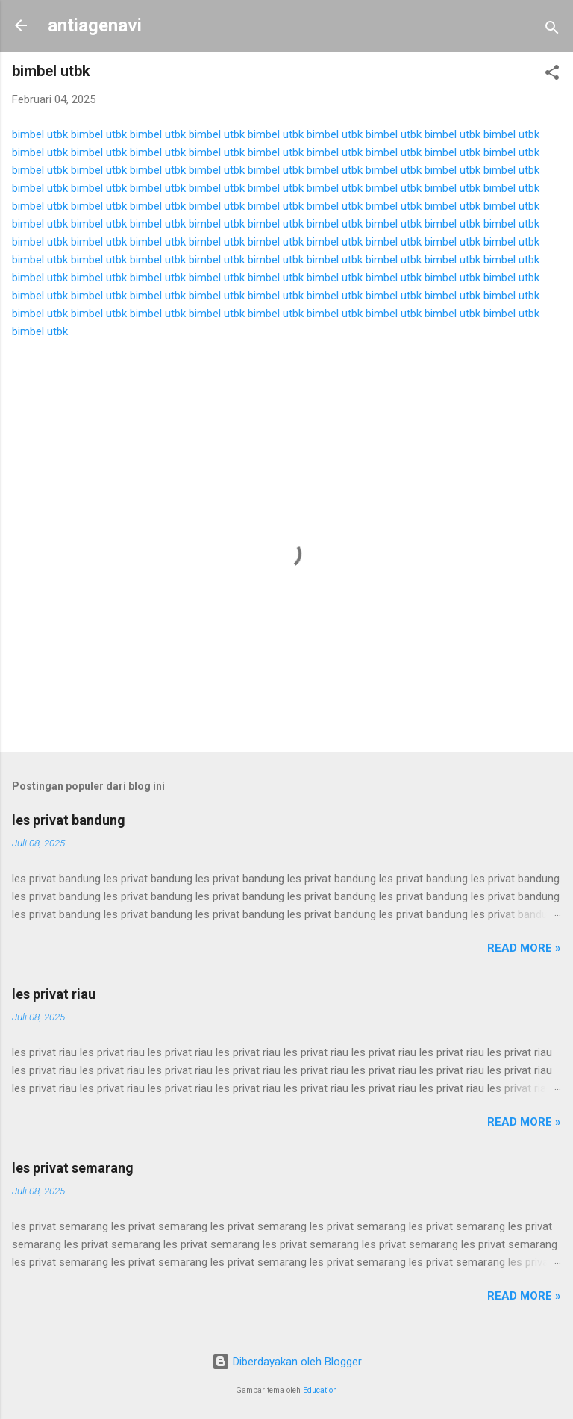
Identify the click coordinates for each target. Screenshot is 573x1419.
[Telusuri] (552, 30)
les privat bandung (68, 820)
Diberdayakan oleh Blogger (287, 1361)
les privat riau (54, 994)
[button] (552, 75)
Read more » (524, 948)
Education (320, 1390)
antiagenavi (95, 25)
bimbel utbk (40, 134)
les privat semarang (73, 1168)
